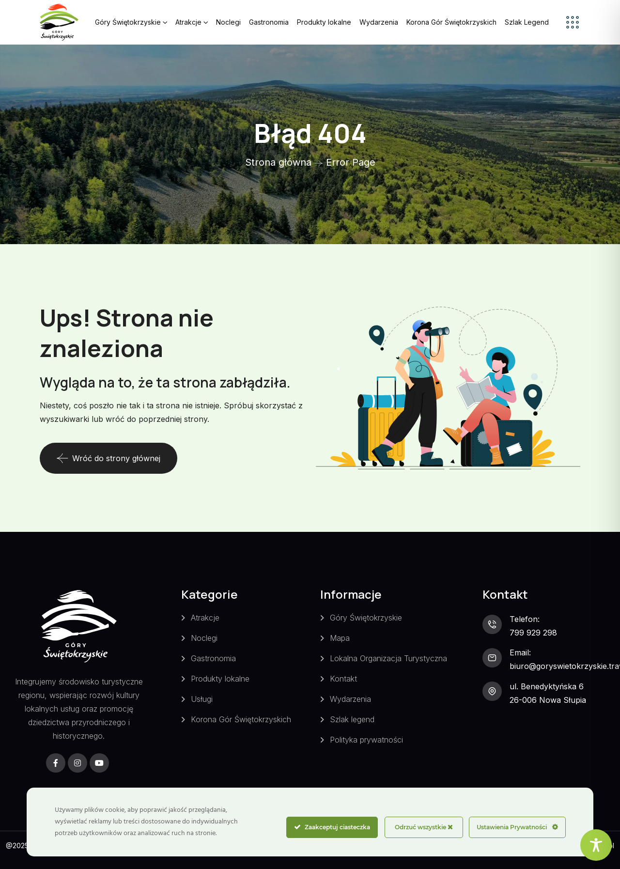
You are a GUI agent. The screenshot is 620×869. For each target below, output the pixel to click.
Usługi (202, 699)
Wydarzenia (378, 22)
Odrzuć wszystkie (424, 827)
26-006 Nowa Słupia (548, 700)
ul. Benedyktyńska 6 (547, 686)
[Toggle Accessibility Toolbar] (596, 845)
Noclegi (228, 22)
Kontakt (343, 678)
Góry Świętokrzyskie (128, 22)
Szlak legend (352, 719)
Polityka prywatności (366, 740)
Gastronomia (269, 22)
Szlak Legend (527, 22)
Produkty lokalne (324, 22)
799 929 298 (533, 632)
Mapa (340, 638)
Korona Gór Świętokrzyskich (451, 22)
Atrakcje (188, 22)
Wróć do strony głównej (108, 458)
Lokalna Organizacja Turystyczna (388, 658)
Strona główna (278, 162)
